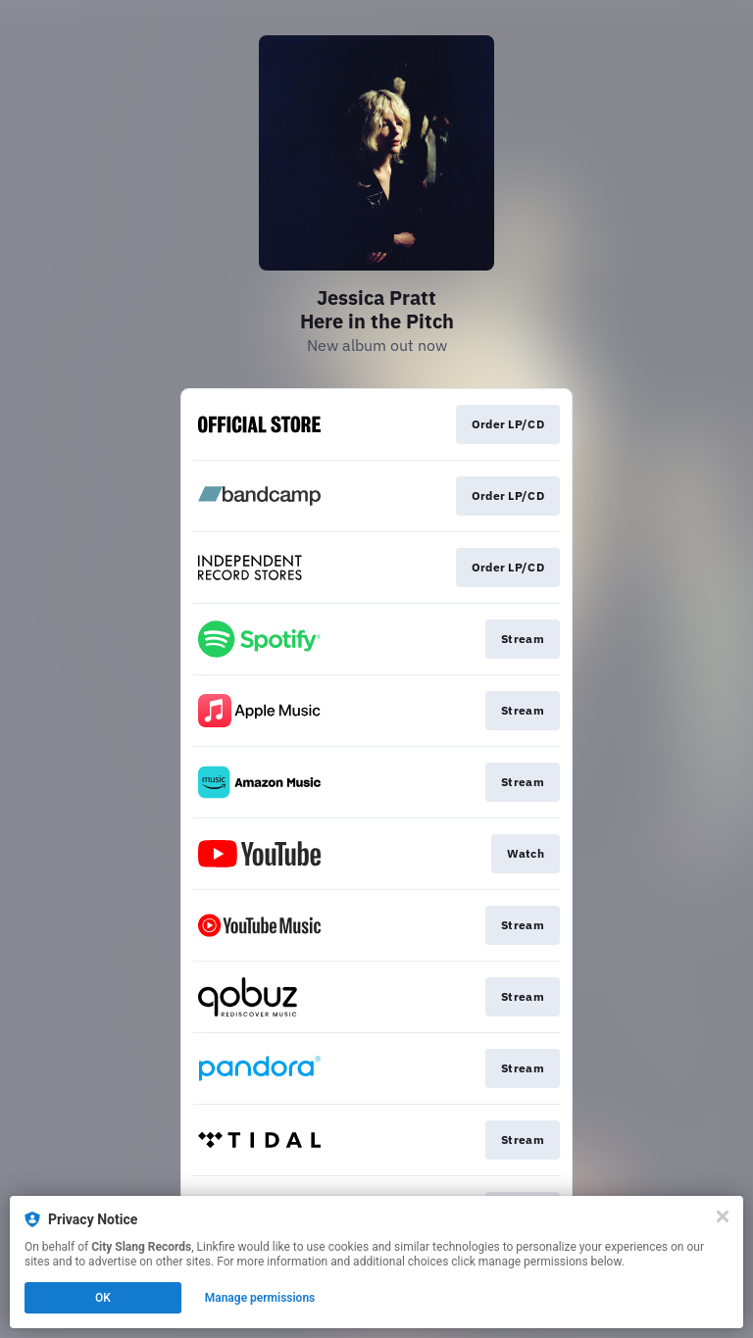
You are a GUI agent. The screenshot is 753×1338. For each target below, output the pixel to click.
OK (103, 1298)
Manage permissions (260, 1298)
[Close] (722, 1216)
